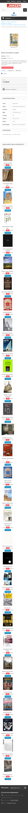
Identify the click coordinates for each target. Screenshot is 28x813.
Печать (5, 73)
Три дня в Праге (8, 163)
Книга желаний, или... (7, 587)
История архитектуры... (8, 374)
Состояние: (4, 58)
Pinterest (18, 70)
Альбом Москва (8, 692)
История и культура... (7, 206)
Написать (13, 1)
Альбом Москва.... (7, 712)
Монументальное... (8, 774)
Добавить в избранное (11, 89)
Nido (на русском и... (7, 546)
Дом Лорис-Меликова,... (8, 291)
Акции (8, 1)
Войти (24, 1)
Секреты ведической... (8, 503)
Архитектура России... (7, 671)
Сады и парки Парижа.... (7, 271)
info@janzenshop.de (11, 803)
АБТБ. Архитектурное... (8, 353)
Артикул (3, 56)
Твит (3, 70)
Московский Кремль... (7, 333)
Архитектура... (7, 608)
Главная (3, 21)
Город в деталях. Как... (8, 628)
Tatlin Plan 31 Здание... (8, 753)
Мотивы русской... (7, 312)
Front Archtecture (7, 566)
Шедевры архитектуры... (7, 733)
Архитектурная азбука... (8, 417)
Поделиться (11, 70)
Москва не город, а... (7, 437)
